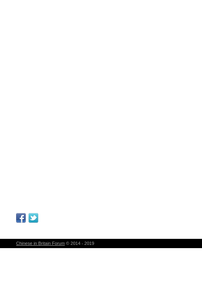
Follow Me (33, 218)
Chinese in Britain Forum (40, 243)
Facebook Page (21, 218)
